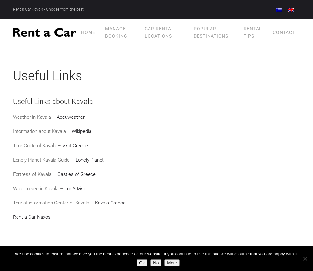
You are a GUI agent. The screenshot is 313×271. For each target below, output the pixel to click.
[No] (305, 258)
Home (88, 32)
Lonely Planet (90, 160)
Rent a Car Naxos (32, 217)
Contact (284, 32)
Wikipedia (81, 131)
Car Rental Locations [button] (159, 32)
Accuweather (71, 117)
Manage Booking (116, 32)
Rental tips (253, 32)
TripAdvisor (76, 188)
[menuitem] (279, 10)
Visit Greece (75, 146)
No (156, 262)
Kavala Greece (110, 203)
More (172, 262)
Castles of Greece (76, 174)
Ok (142, 262)
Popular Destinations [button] (211, 32)
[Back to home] (44, 32)
